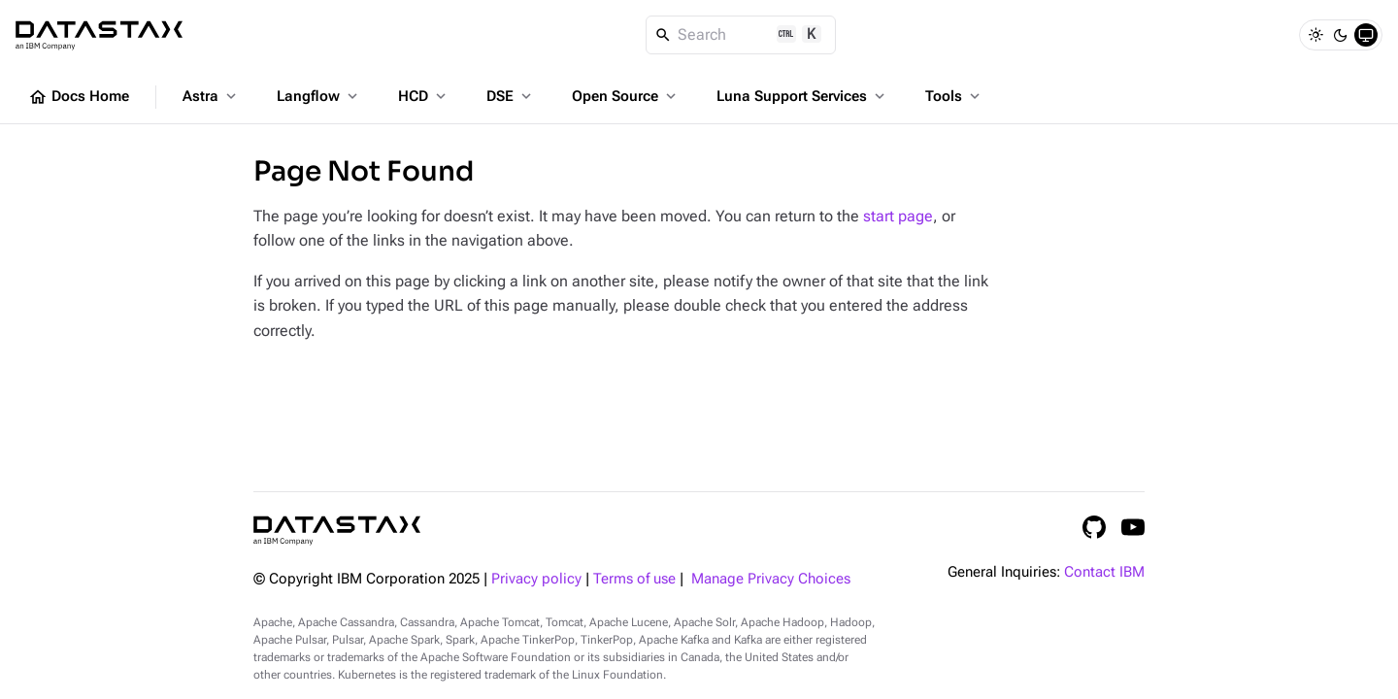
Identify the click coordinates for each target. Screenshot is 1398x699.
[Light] (1315, 35)
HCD (423, 96)
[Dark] (1340, 35)
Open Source (626, 96)
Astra (211, 96)
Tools (954, 96)
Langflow (319, 96)
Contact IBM (1104, 572)
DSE (510, 96)
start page (898, 216)
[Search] (741, 35)
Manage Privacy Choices (770, 579)
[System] (1366, 35)
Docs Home (78, 97)
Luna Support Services (802, 96)
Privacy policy (536, 579)
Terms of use (634, 579)
